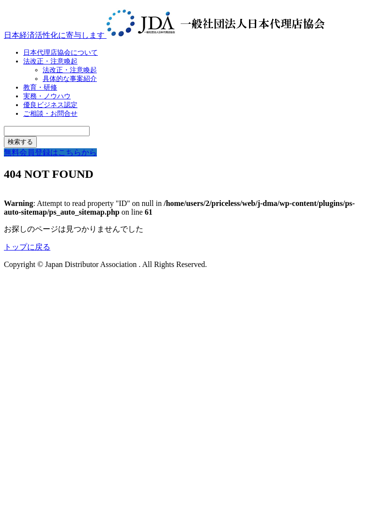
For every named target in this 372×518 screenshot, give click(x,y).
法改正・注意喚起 (50, 61)
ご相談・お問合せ (50, 113)
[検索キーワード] (47, 131)
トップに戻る (27, 247)
